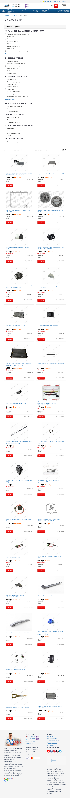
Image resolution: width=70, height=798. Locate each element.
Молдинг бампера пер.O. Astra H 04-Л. (48, 596)
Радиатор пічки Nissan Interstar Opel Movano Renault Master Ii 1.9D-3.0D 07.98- (19, 173)
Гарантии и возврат (53, 741)
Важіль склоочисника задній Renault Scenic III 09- (50, 364)
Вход (64, 1)
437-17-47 (18, 5)
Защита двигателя (12, 46)
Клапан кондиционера (13, 91)
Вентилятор (10, 79)
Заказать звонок (30, 741)
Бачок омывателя (12, 39)
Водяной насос (11, 86)
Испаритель (10, 89)
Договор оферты (52, 743)
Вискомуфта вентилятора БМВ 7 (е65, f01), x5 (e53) (50, 210)
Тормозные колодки (13, 142)
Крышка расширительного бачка (16, 96)
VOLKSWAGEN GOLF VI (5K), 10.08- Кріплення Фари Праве (50, 442)
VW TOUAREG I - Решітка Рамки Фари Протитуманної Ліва (48, 481)
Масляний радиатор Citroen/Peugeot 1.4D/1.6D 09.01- (48, 286)
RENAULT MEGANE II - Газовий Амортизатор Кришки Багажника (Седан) (19, 442)
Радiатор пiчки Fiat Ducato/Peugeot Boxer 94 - (50, 174)
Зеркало (9, 48)
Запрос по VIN (30, 743)
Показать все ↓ (10, 54)
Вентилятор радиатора (14, 82)
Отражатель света (12, 122)
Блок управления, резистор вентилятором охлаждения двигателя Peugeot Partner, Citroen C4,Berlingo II (50, 633)
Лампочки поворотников (14, 120)
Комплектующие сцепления (15, 109)
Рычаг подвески (11, 68)
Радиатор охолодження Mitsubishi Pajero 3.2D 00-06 (18, 210)
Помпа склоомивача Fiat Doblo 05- (16, 403)
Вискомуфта (10, 84)
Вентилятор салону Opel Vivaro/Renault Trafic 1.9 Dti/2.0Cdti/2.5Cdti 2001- (50, 247)
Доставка (49, 1)
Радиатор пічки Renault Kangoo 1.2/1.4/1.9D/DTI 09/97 (15, 595)
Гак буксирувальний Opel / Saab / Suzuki (17, 707)
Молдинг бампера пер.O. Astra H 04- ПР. (17, 633)
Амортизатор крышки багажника (17, 34)
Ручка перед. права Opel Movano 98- (48, 325)
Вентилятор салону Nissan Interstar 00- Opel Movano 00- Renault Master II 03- (19, 286)
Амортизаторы (11, 61)
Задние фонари (11, 41)
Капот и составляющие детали (16, 51)
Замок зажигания (12, 117)
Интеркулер (10, 128)
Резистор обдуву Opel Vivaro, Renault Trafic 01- (18, 520)
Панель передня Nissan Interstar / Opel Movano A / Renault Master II (48, 520)
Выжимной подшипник (13, 106)
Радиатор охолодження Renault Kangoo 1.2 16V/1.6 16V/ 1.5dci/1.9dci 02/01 (18, 364)
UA (44, 1)
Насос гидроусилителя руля (15, 63)
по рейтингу (17, 150)
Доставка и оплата (52, 738)
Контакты (57, 1)
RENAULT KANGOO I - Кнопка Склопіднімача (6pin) (19, 481)
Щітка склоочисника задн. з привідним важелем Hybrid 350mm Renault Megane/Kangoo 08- (48, 403)
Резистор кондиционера (13, 557)
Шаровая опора (11, 73)
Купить (9, 185)
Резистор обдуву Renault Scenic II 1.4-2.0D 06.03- (49, 557)
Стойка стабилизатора (13, 71)
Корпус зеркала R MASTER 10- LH (47, 670)
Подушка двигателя (12, 66)
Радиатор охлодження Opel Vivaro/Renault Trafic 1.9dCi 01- (49, 707)
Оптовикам (50, 745)
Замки (9, 44)
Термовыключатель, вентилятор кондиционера (15, 670)
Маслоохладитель (12, 133)
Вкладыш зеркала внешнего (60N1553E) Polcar (17, 247)
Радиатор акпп (11, 111)
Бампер (9, 36)
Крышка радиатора (12, 94)
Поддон (9, 136)
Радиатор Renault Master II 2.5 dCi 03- (17, 325)
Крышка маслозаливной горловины (17, 131)
